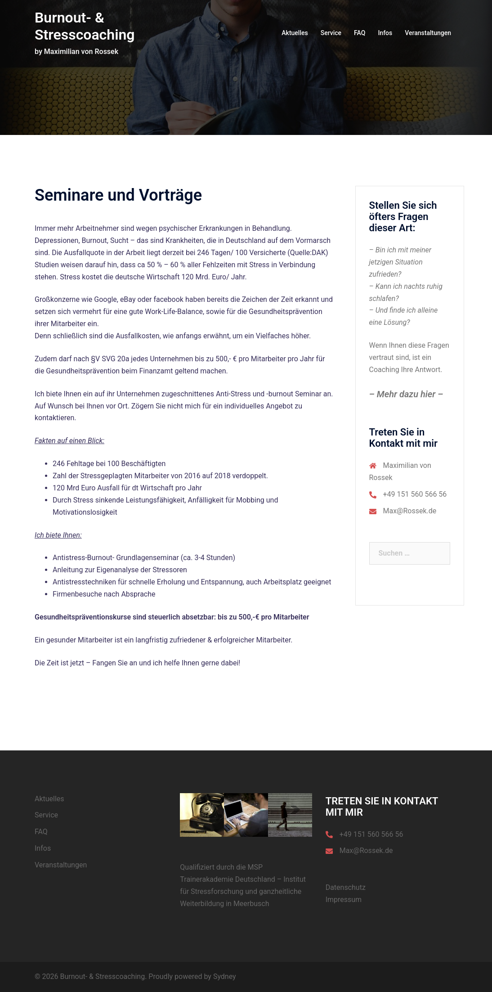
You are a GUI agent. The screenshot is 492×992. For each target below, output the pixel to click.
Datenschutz (346, 887)
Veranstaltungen (428, 32)
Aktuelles (295, 32)
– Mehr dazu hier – (406, 394)
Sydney (224, 976)
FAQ (359, 32)
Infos (385, 32)
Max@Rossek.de (410, 511)
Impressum (344, 899)
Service (331, 32)
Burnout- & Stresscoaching (85, 26)
